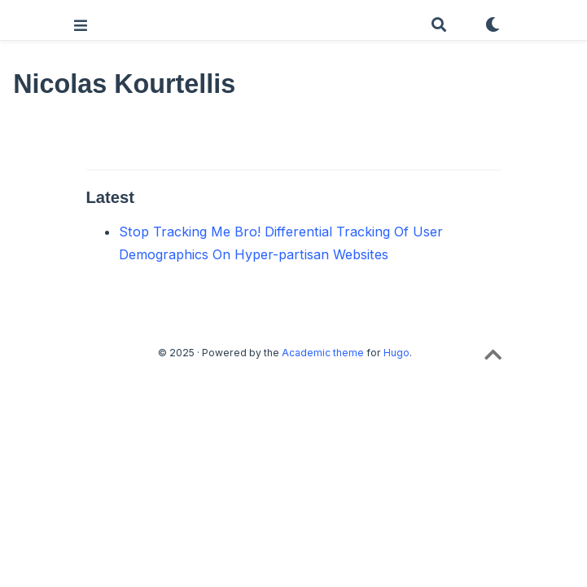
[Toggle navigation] (80, 25)
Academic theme (323, 352)
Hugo (396, 352)
